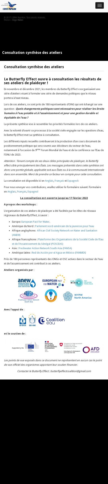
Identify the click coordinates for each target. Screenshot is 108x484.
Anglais (49, 180)
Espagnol (72, 180)
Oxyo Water (17, 20)
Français (59, 180)
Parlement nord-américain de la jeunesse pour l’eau (64, 226)
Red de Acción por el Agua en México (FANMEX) (59, 252)
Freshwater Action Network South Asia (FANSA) (45, 248)
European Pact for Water (35, 221)
